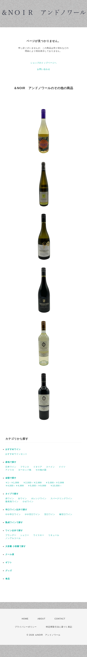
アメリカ (9, 470)
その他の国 (41, 470)
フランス (24, 467)
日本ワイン (10, 467)
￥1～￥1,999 (12, 482)
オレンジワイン (38, 498)
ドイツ (62, 467)
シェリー (24, 535)
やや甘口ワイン (32, 514)
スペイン (50, 467)
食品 (7, 578)
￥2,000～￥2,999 (32, 482)
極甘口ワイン (65, 514)
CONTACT (60, 619)
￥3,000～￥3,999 (55, 482)
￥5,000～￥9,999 (37, 485)
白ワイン (22, 498)
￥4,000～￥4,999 (14, 485)
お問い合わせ (43, 69)
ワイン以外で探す (14, 530)
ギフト (8, 562)
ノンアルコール (13, 538)
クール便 (9, 554)
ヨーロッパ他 (24, 470)
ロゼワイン (28, 501)
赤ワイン (9, 498)
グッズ (8, 570)
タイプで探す (12, 494)
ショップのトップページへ (43, 63)
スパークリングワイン (61, 498)
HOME (25, 619)
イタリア (37, 467)
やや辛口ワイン (13, 514)
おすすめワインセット (16, 454)
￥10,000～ (56, 485)
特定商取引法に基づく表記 (59, 627)
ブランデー (10, 535)
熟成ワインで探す (14, 522)
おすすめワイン (13, 449)
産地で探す (10, 462)
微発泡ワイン (12, 501)
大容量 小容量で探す (15, 546)
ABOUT (41, 619)
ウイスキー (38, 535)
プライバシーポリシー (26, 627)
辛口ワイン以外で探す (16, 509)
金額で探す (10, 478)
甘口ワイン (49, 514)
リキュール (53, 535)
